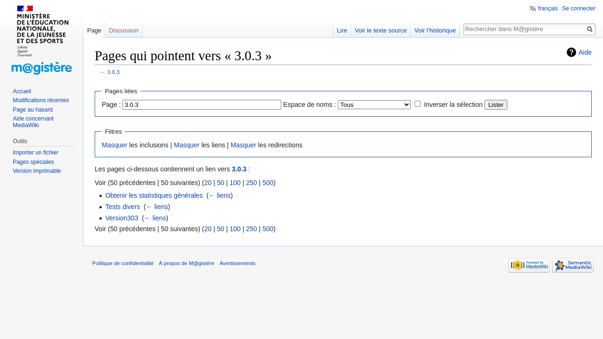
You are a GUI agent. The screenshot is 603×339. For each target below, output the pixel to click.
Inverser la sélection (453, 104)
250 (251, 182)
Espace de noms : (309, 104)
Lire (342, 30)
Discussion (124, 30)
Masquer (114, 145)
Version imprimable (37, 171)
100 (234, 182)
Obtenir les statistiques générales (154, 195)
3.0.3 (113, 72)
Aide (585, 52)
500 (267, 182)
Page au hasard (33, 109)
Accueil (22, 91)
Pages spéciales (33, 162)
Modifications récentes (41, 100)
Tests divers (122, 206)
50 (220, 182)
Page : (111, 104)
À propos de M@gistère (186, 263)
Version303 (121, 218)
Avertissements (237, 263)
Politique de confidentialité (123, 263)
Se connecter (578, 8)
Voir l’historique (435, 30)
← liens (220, 195)
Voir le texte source (381, 30)
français (548, 8)
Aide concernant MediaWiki (33, 122)
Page (94, 30)
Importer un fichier (35, 152)
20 (208, 182)
